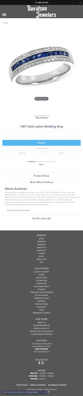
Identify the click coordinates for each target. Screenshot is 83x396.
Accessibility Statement (57, 385)
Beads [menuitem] (41, 256)
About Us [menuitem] (41, 322)
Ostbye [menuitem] (41, 275)
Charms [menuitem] (41, 253)
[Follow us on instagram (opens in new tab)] (42, 363)
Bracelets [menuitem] (41, 247)
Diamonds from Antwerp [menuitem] (41, 292)
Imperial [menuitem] (41, 301)
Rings (6, 23)
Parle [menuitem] (41, 310)
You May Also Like (41, 218)
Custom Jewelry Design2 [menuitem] (41, 334)
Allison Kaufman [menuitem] (41, 272)
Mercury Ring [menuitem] (41, 304)
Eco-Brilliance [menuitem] (41, 295)
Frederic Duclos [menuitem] (41, 298)
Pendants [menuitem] (41, 244)
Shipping (22, 153)
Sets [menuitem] (41, 262)
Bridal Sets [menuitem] (42, 259)
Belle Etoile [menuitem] (41, 277)
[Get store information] (41, 352)
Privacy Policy (22, 385)
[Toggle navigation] (4, 14)
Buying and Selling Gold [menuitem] (41, 331)
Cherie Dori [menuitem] (41, 283)
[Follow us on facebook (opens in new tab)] (39, 363)
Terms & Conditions (38, 385)
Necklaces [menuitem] (41, 250)
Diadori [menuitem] (41, 289)
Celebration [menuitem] (41, 280)
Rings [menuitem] (41, 238)
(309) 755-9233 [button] (43, 2)
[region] (41, 70)
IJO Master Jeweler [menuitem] (41, 325)
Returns (61, 153)
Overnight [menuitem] (41, 307)
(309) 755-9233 (41, 118)
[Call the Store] (41, 349)
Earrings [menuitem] (41, 241)
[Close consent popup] (45, 392)
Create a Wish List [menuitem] (42, 328)
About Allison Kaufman (41, 182)
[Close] (80, 2)
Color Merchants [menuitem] (41, 286)
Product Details (41, 176)
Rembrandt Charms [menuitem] (41, 313)
